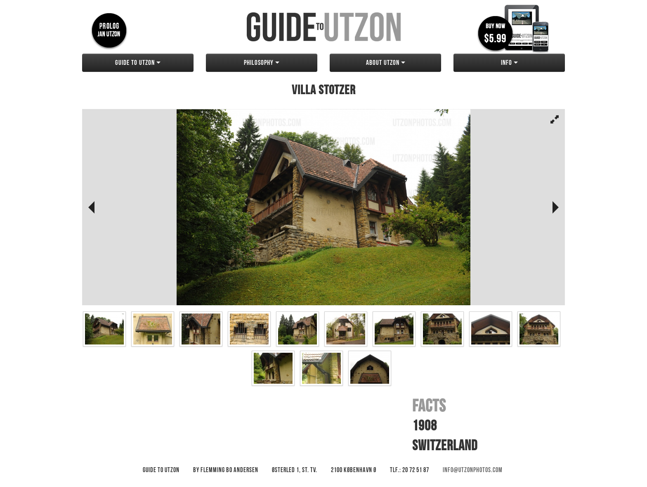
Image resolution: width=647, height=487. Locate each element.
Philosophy (261, 63)
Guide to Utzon (138, 63)
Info (509, 63)
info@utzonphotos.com (473, 470)
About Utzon (385, 63)
